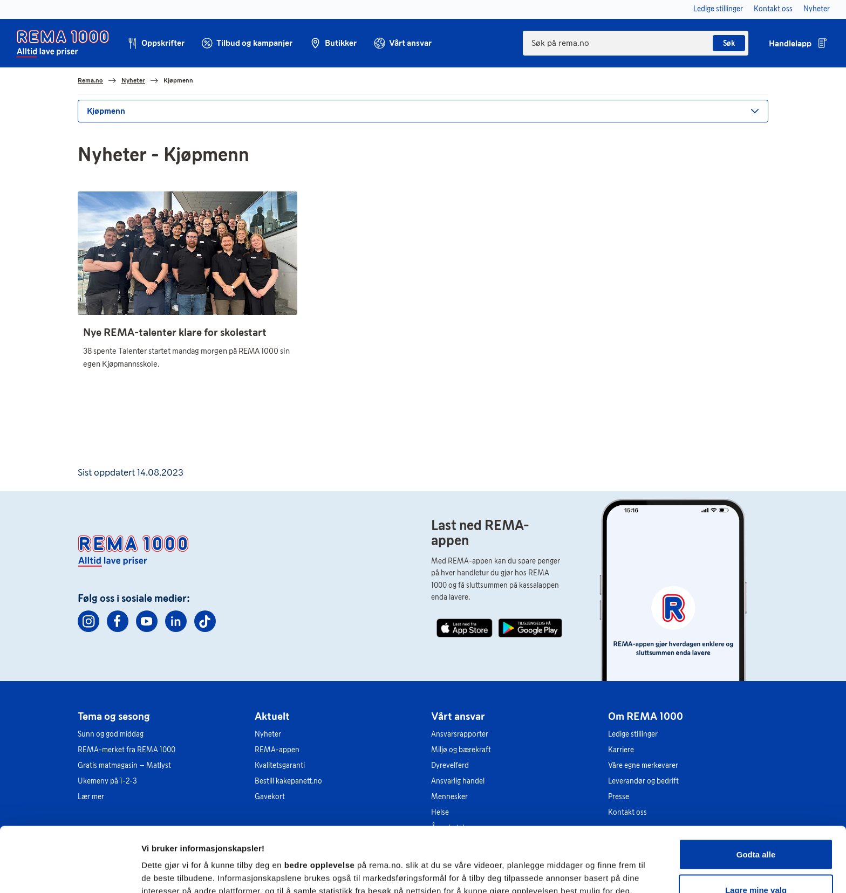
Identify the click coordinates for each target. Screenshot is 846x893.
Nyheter (268, 734)
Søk (729, 43)
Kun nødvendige (756, 864)
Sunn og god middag (111, 734)
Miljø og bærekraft (461, 749)
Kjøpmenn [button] (106, 111)
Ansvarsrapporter (459, 734)
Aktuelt (272, 716)
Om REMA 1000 (645, 716)
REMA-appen (277, 749)
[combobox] (635, 43)
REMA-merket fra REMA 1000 (126, 749)
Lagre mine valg (756, 829)
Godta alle (756, 793)
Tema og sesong (114, 716)
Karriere (621, 749)
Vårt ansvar (458, 716)
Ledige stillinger (633, 734)
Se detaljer (580, 865)
